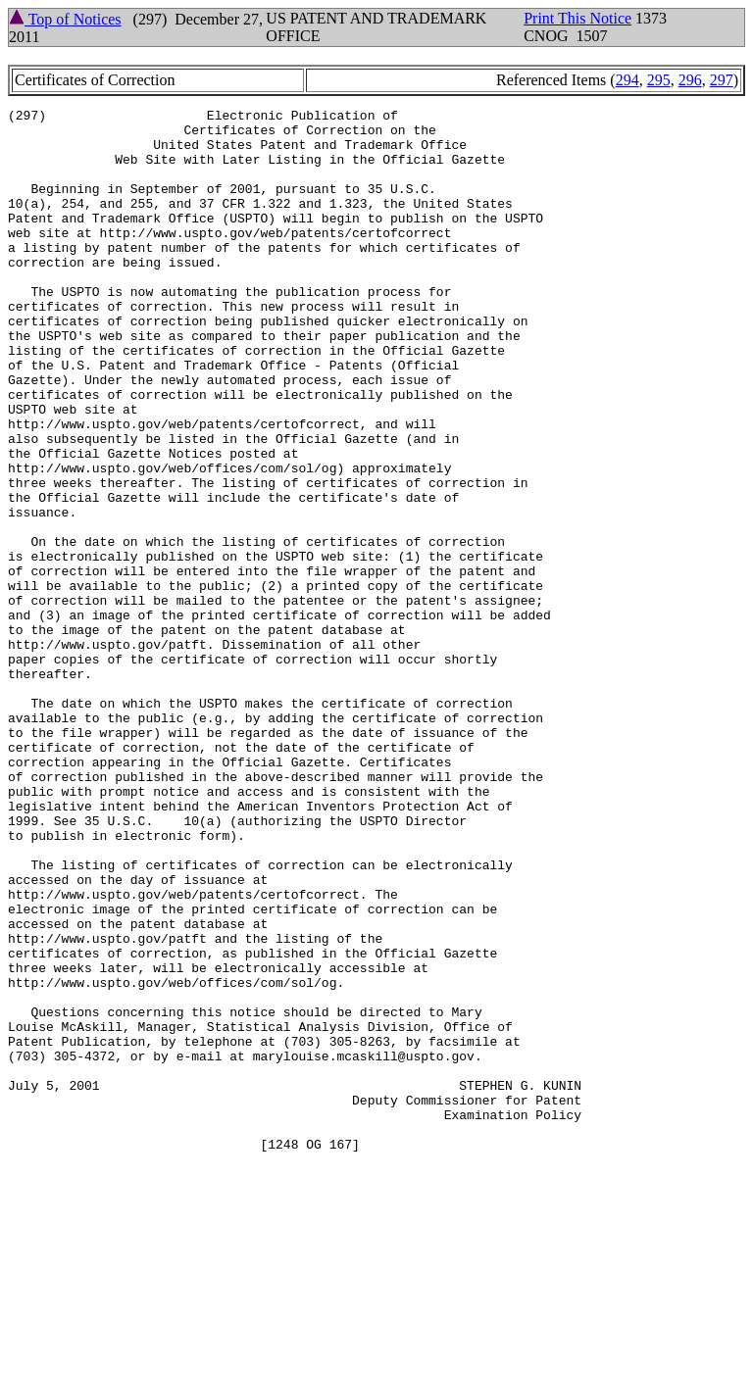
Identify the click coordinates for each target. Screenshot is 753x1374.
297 (721, 80)
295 (659, 80)
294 (627, 80)
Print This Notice (577, 18)
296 (690, 80)
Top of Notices (65, 19)
